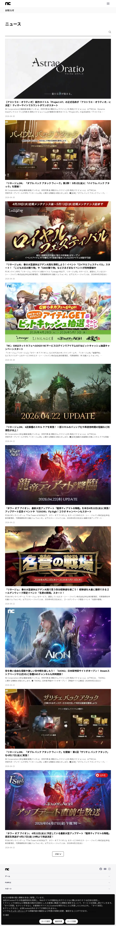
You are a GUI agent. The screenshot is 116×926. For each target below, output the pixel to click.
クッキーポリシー (18, 911)
